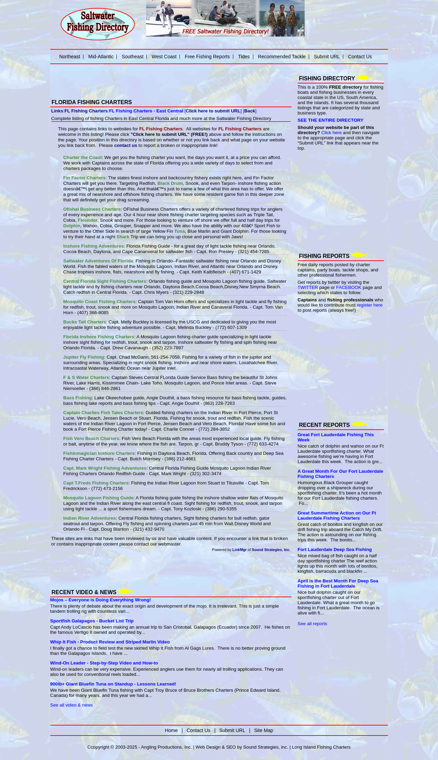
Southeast (132, 56)
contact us (125, 145)
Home (171, 730)
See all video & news (71, 705)
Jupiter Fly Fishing (83, 357)
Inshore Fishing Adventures (93, 246)
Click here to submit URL (213, 110)
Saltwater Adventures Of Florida (98, 260)
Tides (244, 56)
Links (57, 110)
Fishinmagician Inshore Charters (99, 453)
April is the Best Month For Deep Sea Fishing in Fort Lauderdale (338, 583)
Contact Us (360, 56)
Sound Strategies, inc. (265, 747)
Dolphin (72, 225)
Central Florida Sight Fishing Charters (104, 281)
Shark (122, 236)
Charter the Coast (82, 157)
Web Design (208, 747)
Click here (331, 132)
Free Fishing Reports (207, 56)
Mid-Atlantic (100, 56)
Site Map (263, 730)
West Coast (164, 56)
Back (249, 110)
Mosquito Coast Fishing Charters (99, 301)
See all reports (312, 623)
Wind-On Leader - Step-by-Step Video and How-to (104, 663)
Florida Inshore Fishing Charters (98, 336)
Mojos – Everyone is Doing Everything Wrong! (100, 599)
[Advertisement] (131, 77)
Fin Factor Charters (84, 177)
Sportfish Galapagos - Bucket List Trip (92, 620)
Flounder (88, 220)
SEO (231, 747)
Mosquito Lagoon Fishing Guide (98, 497)
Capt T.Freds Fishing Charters (96, 483)
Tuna (179, 231)
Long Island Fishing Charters (321, 747)
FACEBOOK (348, 287)
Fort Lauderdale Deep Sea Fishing (335, 549)
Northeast (69, 56)
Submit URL (327, 56)
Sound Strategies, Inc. (271, 550)
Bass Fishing (77, 397)
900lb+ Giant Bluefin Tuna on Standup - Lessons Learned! (113, 684)
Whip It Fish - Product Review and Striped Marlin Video (110, 641)
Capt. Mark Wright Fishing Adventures (104, 468)
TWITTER (308, 287)
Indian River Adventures (89, 518)
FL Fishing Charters (86, 110)
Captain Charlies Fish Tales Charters (103, 412)
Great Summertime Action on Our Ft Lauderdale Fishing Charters (337, 515)
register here (370, 305)
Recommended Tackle (282, 56)
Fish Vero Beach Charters (91, 438)
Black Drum (170, 183)
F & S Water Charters (86, 377)
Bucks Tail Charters (84, 321)
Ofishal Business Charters (92, 209)
